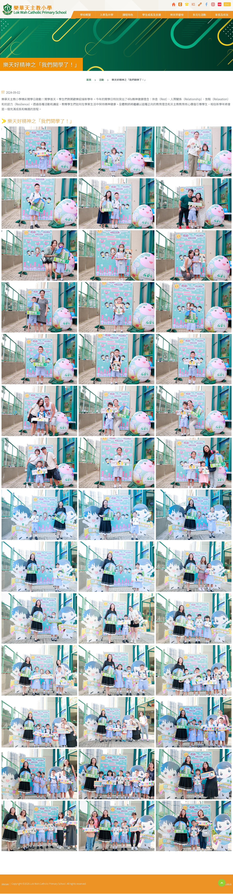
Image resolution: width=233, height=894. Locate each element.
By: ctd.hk (227, 884)
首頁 (88, 80)
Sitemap (5, 884)
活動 (101, 80)
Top (222, 883)
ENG (227, 4)
